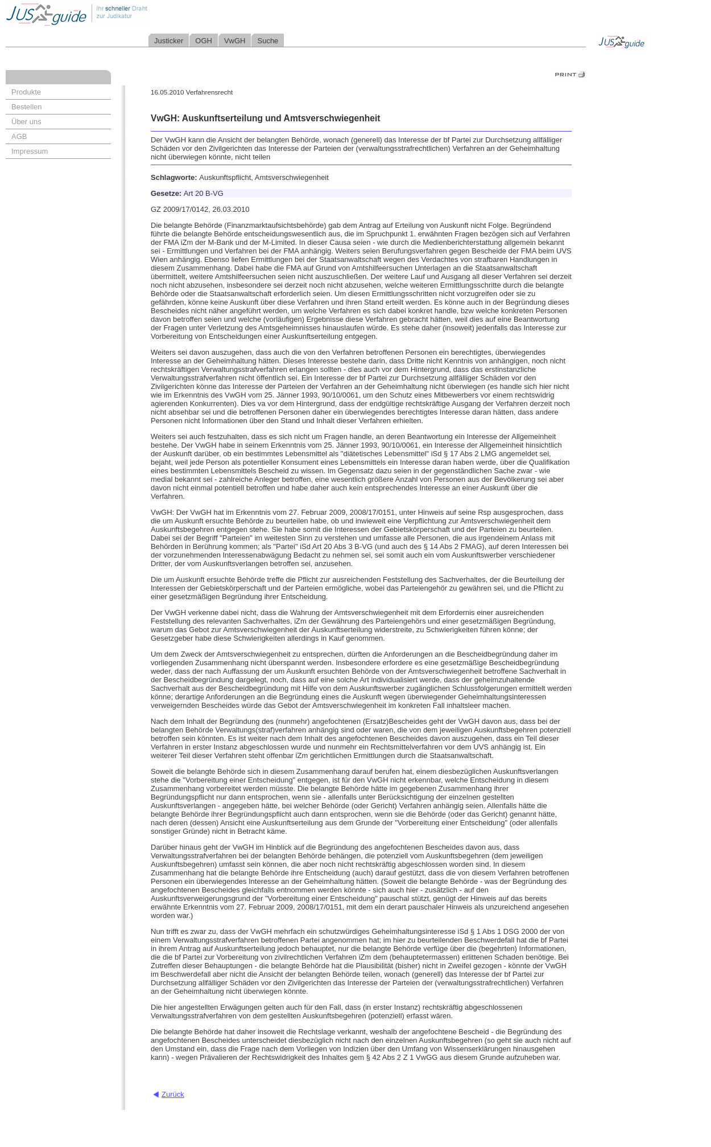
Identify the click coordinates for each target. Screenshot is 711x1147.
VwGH (235, 40)
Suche (267, 40)
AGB (19, 136)
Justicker (168, 40)
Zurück (173, 1094)
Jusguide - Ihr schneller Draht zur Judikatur (114, 14)
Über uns (26, 121)
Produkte (26, 92)
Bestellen (26, 107)
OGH (203, 40)
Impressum (29, 151)
